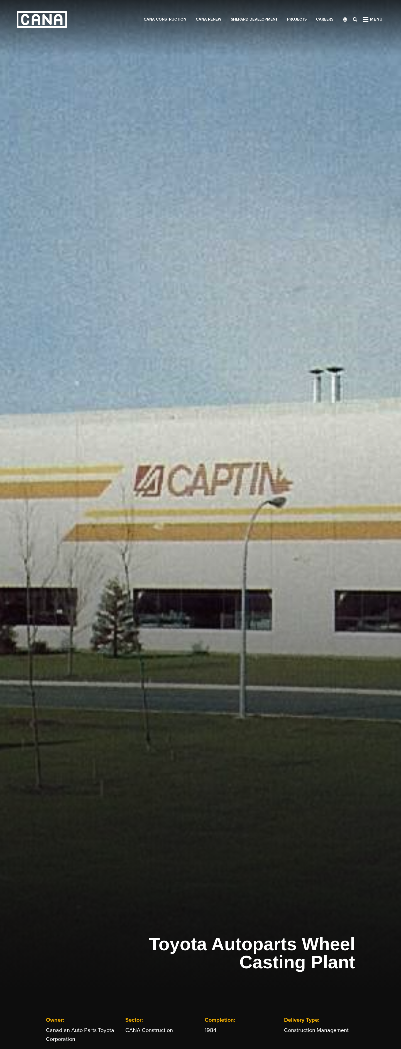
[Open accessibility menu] (345, 19)
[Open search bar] (355, 19)
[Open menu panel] (373, 19)
